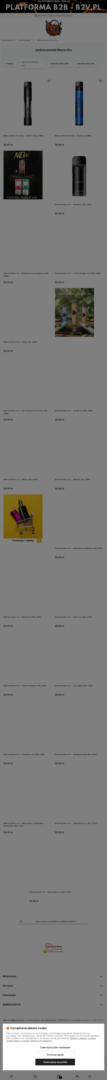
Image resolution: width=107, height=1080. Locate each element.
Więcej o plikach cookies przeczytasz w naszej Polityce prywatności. (51, 1039)
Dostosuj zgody (55, 1054)
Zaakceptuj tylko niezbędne (55, 1047)
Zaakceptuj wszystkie (55, 1062)
